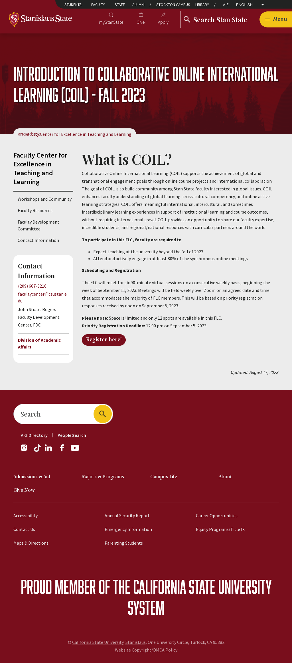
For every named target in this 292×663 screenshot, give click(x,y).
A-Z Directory (34, 435)
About (225, 477)
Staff (120, 4)
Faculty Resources (35, 210)
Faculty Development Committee (38, 225)
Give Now (24, 490)
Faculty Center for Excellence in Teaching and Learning (78, 134)
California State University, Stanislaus (109, 642)
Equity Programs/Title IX (220, 529)
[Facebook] (64, 450)
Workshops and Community (45, 199)
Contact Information (38, 240)
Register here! (103, 340)
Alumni (138, 4)
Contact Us (24, 529)
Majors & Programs (103, 477)
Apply (163, 22)
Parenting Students (124, 543)
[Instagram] (26, 450)
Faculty (98, 4)
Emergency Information (128, 529)
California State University (202, 586)
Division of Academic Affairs (39, 343)
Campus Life (163, 477)
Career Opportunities (217, 515)
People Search (72, 435)
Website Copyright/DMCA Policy (146, 650)
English (244, 5)
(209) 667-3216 (32, 286)
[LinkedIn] (49, 450)
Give (141, 22)
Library (202, 4)
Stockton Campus (173, 4)
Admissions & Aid (31, 477)
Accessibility (25, 515)
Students (73, 4)
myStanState (111, 22)
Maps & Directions (30, 543)
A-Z (226, 4)
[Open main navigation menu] (275, 19)
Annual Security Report (127, 515)
